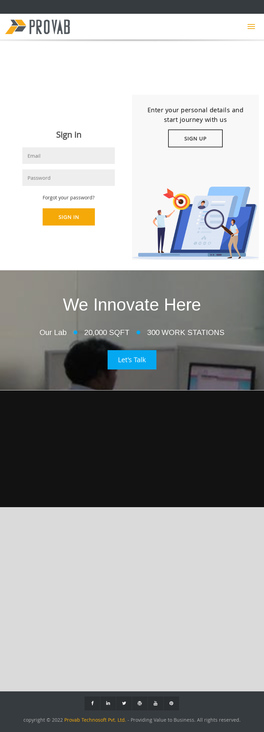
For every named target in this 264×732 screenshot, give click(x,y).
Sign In (68, 216)
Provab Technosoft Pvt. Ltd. (96, 720)
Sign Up (195, 138)
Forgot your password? (69, 197)
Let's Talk (132, 359)
